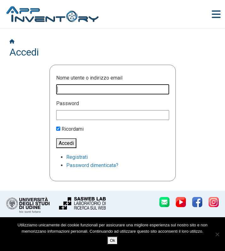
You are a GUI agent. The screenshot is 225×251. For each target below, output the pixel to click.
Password (67, 103)
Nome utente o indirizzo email (89, 78)
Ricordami (73, 129)
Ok (112, 240)
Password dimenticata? (92, 165)
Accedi (66, 143)
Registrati (77, 157)
